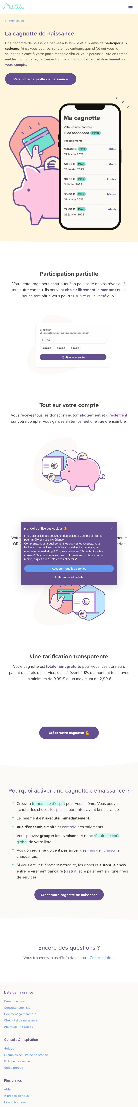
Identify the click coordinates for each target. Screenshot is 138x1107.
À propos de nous (16, 1095)
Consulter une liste (17, 1007)
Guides (9, 1048)
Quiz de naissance (17, 1061)
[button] (131, 7)
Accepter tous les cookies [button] (69, 568)
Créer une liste (14, 1001)
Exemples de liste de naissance (26, 1055)
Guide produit (13, 1067)
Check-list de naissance (20, 1020)
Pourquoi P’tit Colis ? (18, 1026)
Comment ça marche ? (20, 1014)
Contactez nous (15, 1102)
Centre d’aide (102, 957)
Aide (7, 1089)
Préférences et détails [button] (69, 577)
